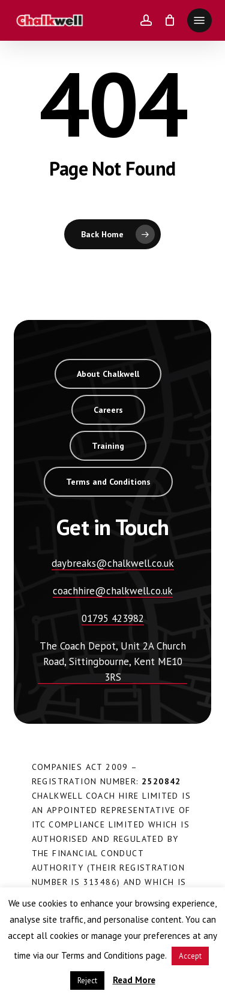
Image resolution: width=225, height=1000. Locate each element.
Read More (134, 980)
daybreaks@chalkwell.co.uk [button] (113, 563)
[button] (199, 20)
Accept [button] (190, 956)
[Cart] (169, 20)
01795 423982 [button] (113, 618)
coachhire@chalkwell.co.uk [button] (113, 590)
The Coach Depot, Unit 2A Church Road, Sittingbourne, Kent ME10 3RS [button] (113, 661)
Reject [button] (87, 980)
